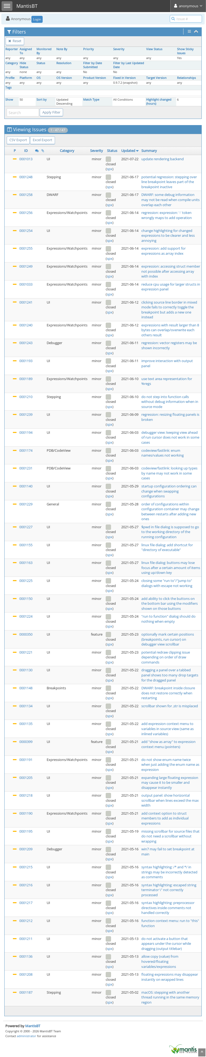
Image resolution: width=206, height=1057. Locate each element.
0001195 (25, 831)
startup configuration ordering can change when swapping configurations (169, 491)
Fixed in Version (124, 78)
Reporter (11, 49)
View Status (154, 49)
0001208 (25, 974)
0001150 (25, 598)
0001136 (25, 956)
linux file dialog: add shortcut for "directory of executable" (167, 547)
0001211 (25, 938)
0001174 (25, 450)
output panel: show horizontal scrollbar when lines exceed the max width (170, 800)
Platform (26, 78)
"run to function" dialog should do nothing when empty (168, 619)
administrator (26, 1036)
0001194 (25, 432)
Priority (88, 49)
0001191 (25, 759)
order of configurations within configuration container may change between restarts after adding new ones (170, 512)
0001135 (25, 723)
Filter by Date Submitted (92, 65)
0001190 (25, 813)
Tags (8, 87)
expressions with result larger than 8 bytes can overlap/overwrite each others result (170, 330)
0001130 (25, 670)
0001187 (25, 992)
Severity (118, 49)
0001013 (25, 158)
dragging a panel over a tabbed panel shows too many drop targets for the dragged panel (169, 675)
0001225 (25, 580)
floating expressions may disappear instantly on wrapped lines (169, 977)
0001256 (25, 212)
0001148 (25, 688)
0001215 (25, 867)
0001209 (25, 849)
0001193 (25, 360)
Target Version (156, 78)
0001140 (25, 486)
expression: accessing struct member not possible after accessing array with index (170, 271)
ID (26, 150)
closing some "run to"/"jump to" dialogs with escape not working (166, 583)
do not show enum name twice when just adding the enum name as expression (170, 764)
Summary (149, 150)
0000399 (25, 741)
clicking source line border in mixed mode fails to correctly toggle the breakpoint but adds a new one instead (169, 310)
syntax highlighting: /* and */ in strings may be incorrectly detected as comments (169, 872)
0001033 (25, 284)
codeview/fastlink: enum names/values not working (162, 453)
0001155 (25, 544)
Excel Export (42, 139)
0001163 (25, 562)
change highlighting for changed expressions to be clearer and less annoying (168, 235)
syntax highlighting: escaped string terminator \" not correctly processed (168, 890)
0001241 (25, 302)
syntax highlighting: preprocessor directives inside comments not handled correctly (167, 907)
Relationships (186, 78)
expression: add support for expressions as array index (163, 251)
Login (37, 19)
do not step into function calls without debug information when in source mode (169, 401)
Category (11, 63)
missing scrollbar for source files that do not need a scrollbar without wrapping (170, 836)
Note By (61, 49)
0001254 (25, 230)
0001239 (25, 414)
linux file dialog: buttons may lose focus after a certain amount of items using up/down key (170, 567)
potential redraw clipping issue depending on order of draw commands (165, 657)
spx (109, 168)
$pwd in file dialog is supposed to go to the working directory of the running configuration (170, 531)
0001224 (25, 616)
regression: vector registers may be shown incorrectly (169, 345)
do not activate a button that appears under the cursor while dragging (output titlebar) (166, 943)
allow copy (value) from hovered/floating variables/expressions (159, 961)
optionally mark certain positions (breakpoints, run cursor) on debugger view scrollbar (167, 639)
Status (40, 63)
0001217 (25, 902)
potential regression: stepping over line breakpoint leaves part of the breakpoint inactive (169, 181)
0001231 (25, 468)
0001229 (25, 504)
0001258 (25, 194)
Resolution (63, 63)
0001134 (25, 706)
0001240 (25, 325)
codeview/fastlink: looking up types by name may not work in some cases (169, 473)
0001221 (25, 652)
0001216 (25, 885)
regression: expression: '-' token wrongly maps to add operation (166, 215)
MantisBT (32, 1025)
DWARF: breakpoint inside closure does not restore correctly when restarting (168, 693)
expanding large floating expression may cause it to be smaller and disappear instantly (169, 782)
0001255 (25, 248)
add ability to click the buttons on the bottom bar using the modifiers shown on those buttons (169, 603)
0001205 (25, 777)
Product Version (94, 78)
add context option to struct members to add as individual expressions (165, 818)
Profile (9, 78)
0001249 (25, 266)
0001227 (25, 526)
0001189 (25, 378)
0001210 (25, 396)
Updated (128, 150)
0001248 (25, 176)
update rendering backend (162, 158)
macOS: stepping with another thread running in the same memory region (170, 997)
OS (38, 78)
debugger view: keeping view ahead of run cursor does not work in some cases (170, 437)
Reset (14, 40)
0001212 (25, 920)
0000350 (25, 634)
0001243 (25, 342)
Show (9, 99)
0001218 (25, 795)
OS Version (64, 78)
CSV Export (18, 139)
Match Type (91, 99)
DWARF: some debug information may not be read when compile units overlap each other (170, 199)
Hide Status (24, 65)
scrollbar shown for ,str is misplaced (169, 706)
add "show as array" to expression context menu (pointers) (168, 744)
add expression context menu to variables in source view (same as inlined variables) (167, 728)
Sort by (41, 99)
